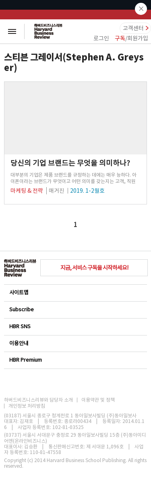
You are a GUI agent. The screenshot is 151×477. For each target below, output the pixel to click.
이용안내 (75, 343)
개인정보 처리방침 (26, 406)
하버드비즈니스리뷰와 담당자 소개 (38, 400)
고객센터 (133, 28)
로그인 (101, 38)
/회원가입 (131, 38)
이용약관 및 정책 (98, 400)
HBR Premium (75, 359)
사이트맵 (75, 292)
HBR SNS (75, 326)
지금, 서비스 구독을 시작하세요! (94, 267)
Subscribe (75, 309)
